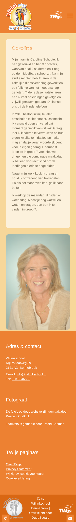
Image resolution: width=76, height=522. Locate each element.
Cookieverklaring (18, 478)
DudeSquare (41, 517)
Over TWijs (14, 464)
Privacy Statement (18, 469)
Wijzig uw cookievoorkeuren (25, 473)
